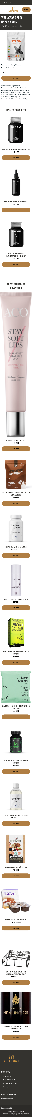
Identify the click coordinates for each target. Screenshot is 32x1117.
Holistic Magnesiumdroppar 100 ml (16, 815)
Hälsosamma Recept (11, 1083)
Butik (26, 9)
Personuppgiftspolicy (10, 1114)
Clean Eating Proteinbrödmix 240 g (16, 867)
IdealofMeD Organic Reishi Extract (16, 201)
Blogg (6, 1087)
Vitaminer (18, 65)
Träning (12, 65)
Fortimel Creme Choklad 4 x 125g (16, 919)
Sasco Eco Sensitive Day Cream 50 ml (16, 599)
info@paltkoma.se (6, 2)
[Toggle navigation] (3, 9)
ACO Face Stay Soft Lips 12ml (16, 440)
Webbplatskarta (23, 1114)
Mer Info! (16, 78)
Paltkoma (8, 1076)
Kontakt (15, 1112)
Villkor (22, 1112)
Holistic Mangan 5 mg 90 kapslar (16, 547)
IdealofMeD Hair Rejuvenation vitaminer (16, 149)
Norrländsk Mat (10, 1080)
